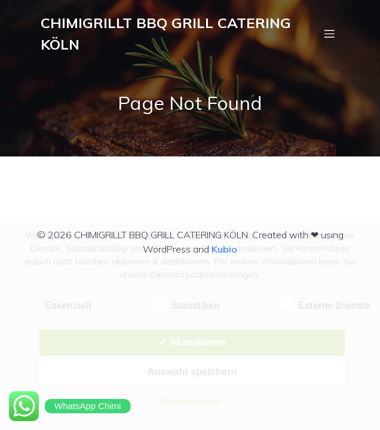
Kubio (224, 249)
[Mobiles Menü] (329, 33)
